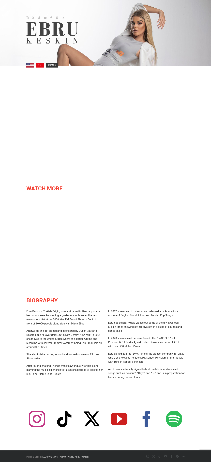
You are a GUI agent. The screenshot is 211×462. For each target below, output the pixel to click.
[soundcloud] (63, 17)
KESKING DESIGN (50, 457)
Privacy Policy (73, 457)
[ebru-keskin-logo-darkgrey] (52, 23)
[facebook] (51, 17)
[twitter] (33, 17)
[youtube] (45, 17)
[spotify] (57, 17)
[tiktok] (39, 17)
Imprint (63, 457)
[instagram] (27, 17)
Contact (52, 65)
